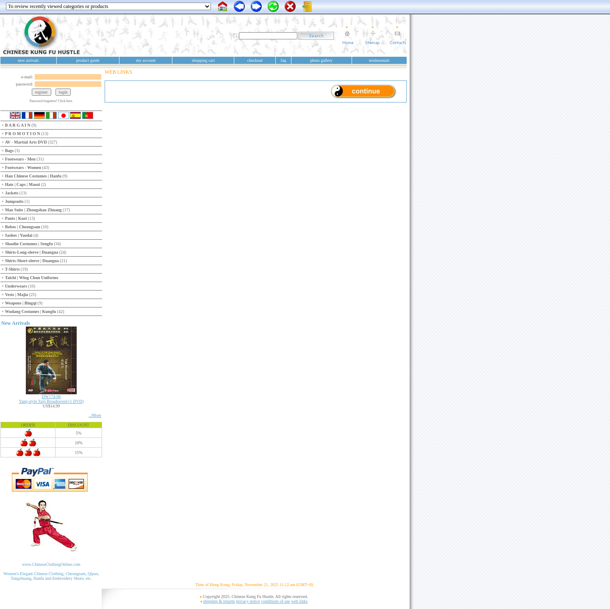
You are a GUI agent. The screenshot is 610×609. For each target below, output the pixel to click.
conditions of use (275, 601)
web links (299, 601)
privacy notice (248, 601)
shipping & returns (219, 601)
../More (95, 415)
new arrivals (28, 60)
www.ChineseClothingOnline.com (51, 564)
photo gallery (321, 60)
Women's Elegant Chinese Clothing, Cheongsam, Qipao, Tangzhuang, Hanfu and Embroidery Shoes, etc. (51, 576)
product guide (88, 60)
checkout (255, 60)
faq (283, 60)
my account (145, 60)
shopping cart (203, 60)
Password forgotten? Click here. (51, 101)
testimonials (379, 60)
